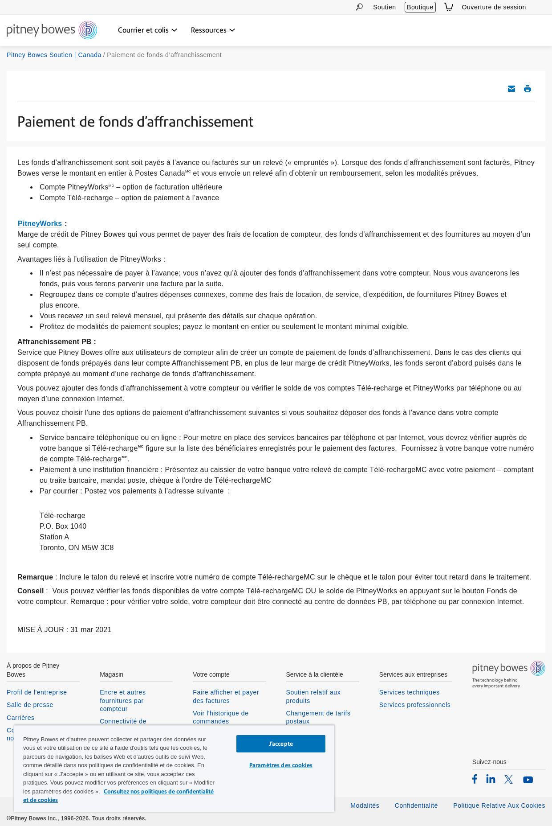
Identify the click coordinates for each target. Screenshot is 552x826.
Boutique (420, 7)
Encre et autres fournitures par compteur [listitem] (123, 700)
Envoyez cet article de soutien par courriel (511, 89)
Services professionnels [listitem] (415, 704)
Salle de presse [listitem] (30, 704)
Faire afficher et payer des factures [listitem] (226, 696)
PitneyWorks (40, 223)
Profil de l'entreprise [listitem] (37, 692)
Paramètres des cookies (281, 765)
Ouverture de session (494, 7)
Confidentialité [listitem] (417, 805)
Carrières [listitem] (21, 717)
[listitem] (474, 779)
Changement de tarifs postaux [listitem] (318, 717)
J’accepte (281, 743)
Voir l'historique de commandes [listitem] (220, 717)
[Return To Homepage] (52, 30)
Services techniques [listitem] (409, 692)
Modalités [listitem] (364, 805)
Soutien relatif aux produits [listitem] (313, 696)
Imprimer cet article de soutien (527, 89)
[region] (174, 768)
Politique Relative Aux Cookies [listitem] (499, 805)
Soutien (384, 7)
